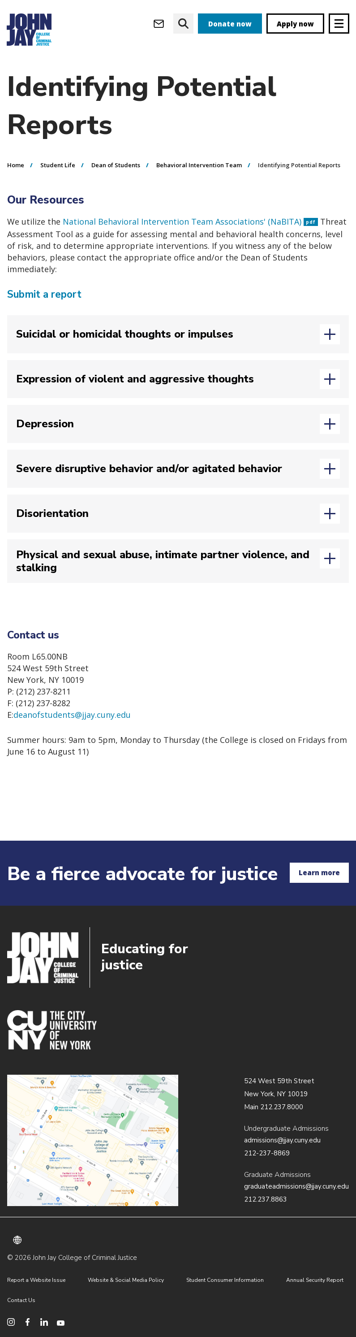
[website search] (183, 23)
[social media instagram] (11, 1322)
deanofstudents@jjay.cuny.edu (72, 714)
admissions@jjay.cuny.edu (282, 1140)
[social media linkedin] (44, 1322)
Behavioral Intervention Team (199, 165)
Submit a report (44, 294)
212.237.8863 (265, 1199)
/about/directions (92, 1141)
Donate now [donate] (230, 23)
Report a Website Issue (36, 1280)
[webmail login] (159, 23)
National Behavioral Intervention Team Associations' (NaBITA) (190, 221)
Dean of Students (115, 165)
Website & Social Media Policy (126, 1280)
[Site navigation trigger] (339, 23)
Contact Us (21, 1300)
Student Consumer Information (225, 1280)
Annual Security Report (314, 1280)
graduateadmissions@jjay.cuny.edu (296, 1186)
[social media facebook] (27, 1322)
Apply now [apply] (295, 23)
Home (15, 165)
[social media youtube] (60, 1322)
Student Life (57, 165)
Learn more (319, 872)
